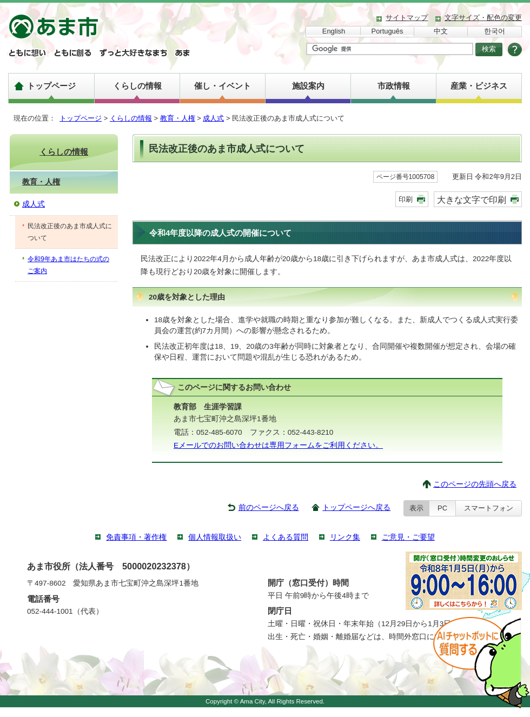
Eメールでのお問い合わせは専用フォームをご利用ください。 (278, 445)
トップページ (51, 85)
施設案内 (308, 85)
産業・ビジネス (479, 85)
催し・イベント (222, 85)
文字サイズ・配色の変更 (483, 18)
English (333, 31)
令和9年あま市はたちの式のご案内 (68, 265)
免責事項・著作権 (136, 537)
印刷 (406, 199)
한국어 (494, 31)
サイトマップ (407, 18)
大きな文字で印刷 (471, 199)
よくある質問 (285, 537)
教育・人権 (177, 118)
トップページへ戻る (356, 507)
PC (442, 508)
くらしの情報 (137, 85)
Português (387, 31)
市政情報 (393, 85)
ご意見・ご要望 (408, 537)
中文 (441, 31)
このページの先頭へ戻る (474, 484)
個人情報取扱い (214, 537)
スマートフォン (488, 508)
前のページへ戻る (269, 507)
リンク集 (345, 537)
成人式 (213, 118)
